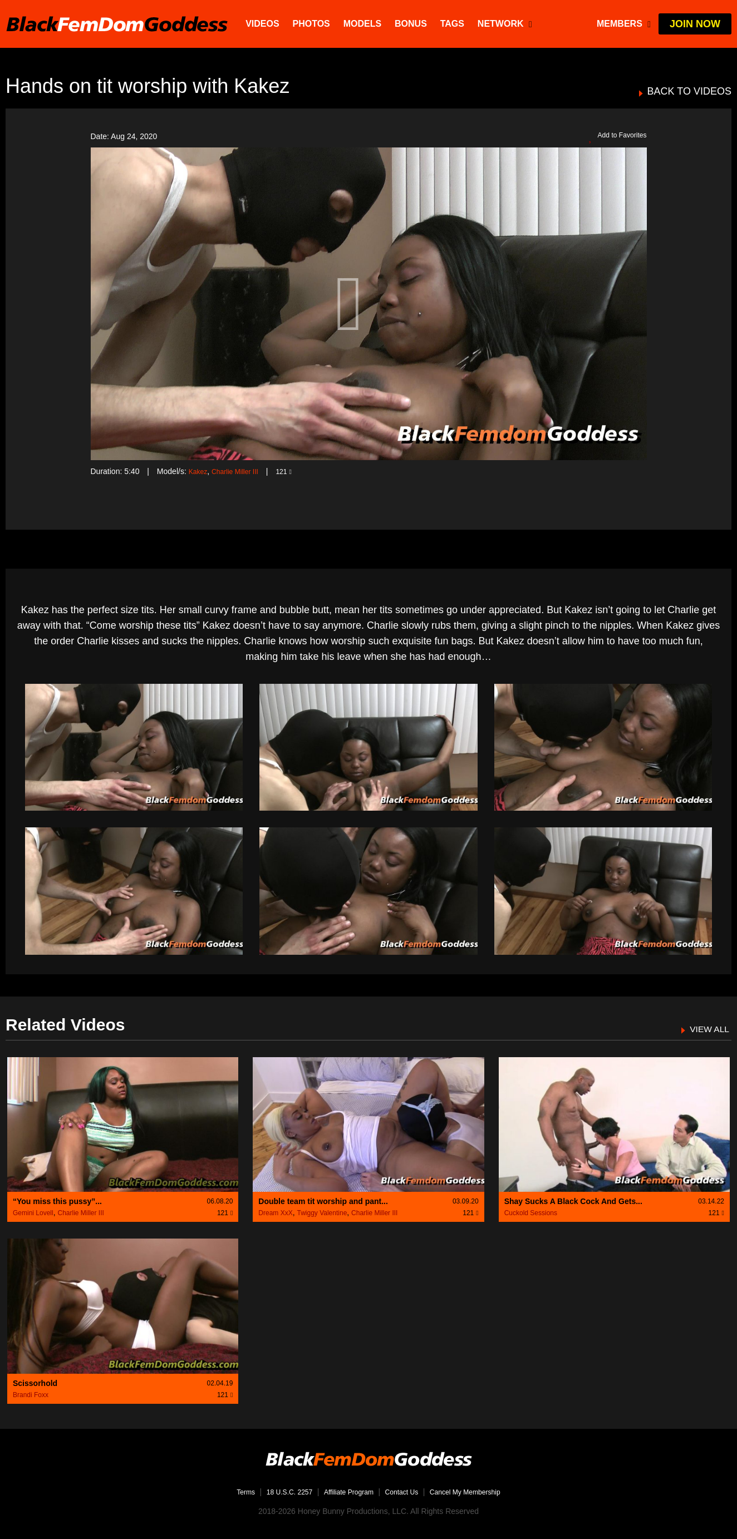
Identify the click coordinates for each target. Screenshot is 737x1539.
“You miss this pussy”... (57, 1201)
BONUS (412, 23)
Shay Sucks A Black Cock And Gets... (573, 1201)
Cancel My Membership (477, 1491)
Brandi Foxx (30, 1395)
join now (695, 23)
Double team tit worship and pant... (323, 1201)
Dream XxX (275, 1213)
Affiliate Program (345, 1491)
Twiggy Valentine (322, 1213)
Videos (264, 23)
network (506, 24)
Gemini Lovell (33, 1213)
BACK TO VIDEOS (689, 91)
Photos (312, 23)
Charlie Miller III (241, 471)
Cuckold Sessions (530, 1213)
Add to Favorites (613, 137)
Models (363, 23)
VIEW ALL (706, 1028)
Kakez (199, 471)
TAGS (453, 23)
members (624, 24)
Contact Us (405, 1491)
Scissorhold (35, 1383)
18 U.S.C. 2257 (278, 1491)
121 (295, 471)
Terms (228, 1491)
